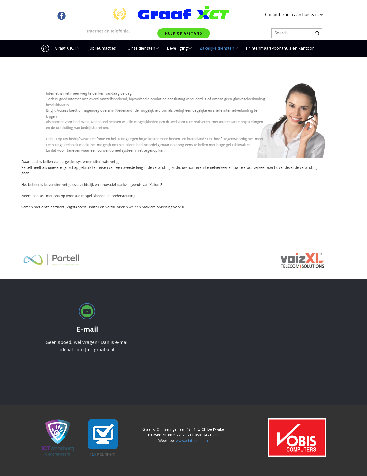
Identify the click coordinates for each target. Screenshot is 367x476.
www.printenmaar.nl (192, 440)
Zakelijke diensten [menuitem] (217, 48)
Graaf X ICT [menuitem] (66, 48)
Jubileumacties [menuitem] (102, 48)
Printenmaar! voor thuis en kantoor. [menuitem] (280, 48)
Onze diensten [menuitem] (141, 48)
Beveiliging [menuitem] (177, 48)
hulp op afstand (183, 33)
